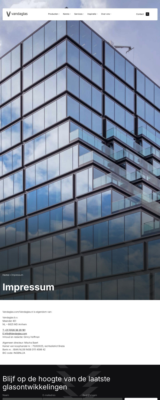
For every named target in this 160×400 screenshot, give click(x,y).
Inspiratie (92, 14)
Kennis (66, 14)
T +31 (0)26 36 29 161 (14, 330)
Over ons (106, 14)
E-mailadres (49, 395)
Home (6, 275)
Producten (53, 14)
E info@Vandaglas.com (15, 333)
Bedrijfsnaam (90, 395)
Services (79, 14)
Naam (6, 395)
